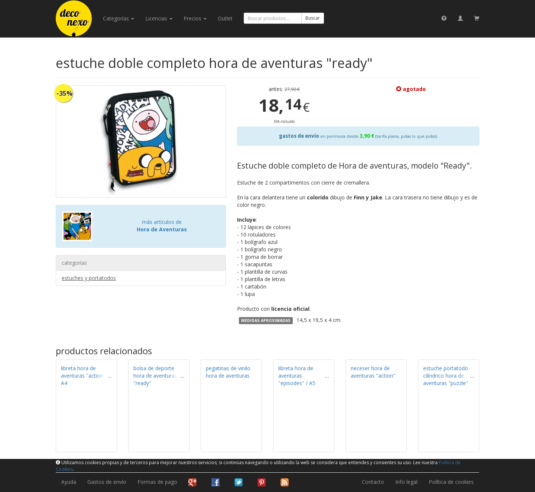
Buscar (312, 18)
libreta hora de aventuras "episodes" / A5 (296, 376)
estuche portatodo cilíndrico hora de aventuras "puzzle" (445, 376)
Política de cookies (451, 481)
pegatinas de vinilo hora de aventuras (228, 372)
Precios (195, 18)
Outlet (225, 18)
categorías (118, 18)
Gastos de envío (106, 481)
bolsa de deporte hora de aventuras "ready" (155, 376)
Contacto (373, 481)
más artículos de (162, 225)
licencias (158, 18)
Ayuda (68, 481)
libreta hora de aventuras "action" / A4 (85, 376)
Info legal (406, 481)
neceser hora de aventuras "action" (373, 372)
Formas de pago (157, 481)
